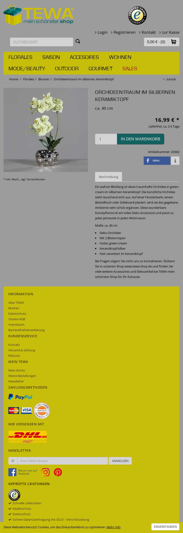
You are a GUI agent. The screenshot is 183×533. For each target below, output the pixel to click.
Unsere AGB (16, 319)
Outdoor (67, 68)
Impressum (16, 324)
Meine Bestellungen (22, 376)
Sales (129, 68)
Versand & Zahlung (21, 350)
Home (13, 79)
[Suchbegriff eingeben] (41, 42)
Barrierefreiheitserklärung (26, 330)
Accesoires (84, 57)
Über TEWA (16, 302)
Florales (20, 57)
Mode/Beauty (27, 68)
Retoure (14, 355)
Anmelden (120, 461)
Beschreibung (108, 177)
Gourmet (100, 68)
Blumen (43, 79)
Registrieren (125, 32)
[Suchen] (77, 41)
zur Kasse (170, 32)
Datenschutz (17, 313)
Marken (13, 308)
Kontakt (149, 32)
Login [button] (102, 32)
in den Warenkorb (140, 139)
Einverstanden (165, 527)
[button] (173, 41)
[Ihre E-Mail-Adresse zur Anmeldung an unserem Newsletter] (62, 461)
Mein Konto (16, 370)
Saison (51, 57)
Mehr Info (114, 527)
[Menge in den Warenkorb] (106, 139)
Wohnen (120, 57)
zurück (171, 79)
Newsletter (16, 381)
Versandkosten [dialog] (36, 179)
